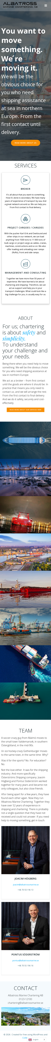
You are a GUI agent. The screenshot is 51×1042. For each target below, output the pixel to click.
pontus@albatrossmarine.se (25, 960)
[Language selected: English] (36, 1039)
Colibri (25, 1037)
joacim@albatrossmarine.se (25, 884)
